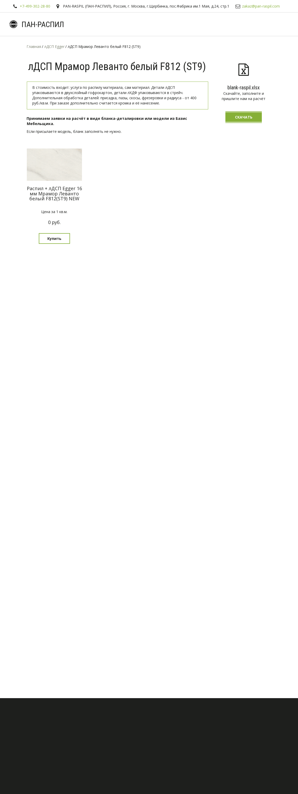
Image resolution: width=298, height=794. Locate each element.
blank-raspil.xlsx (243, 87)
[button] (54, 238)
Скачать (243, 117)
